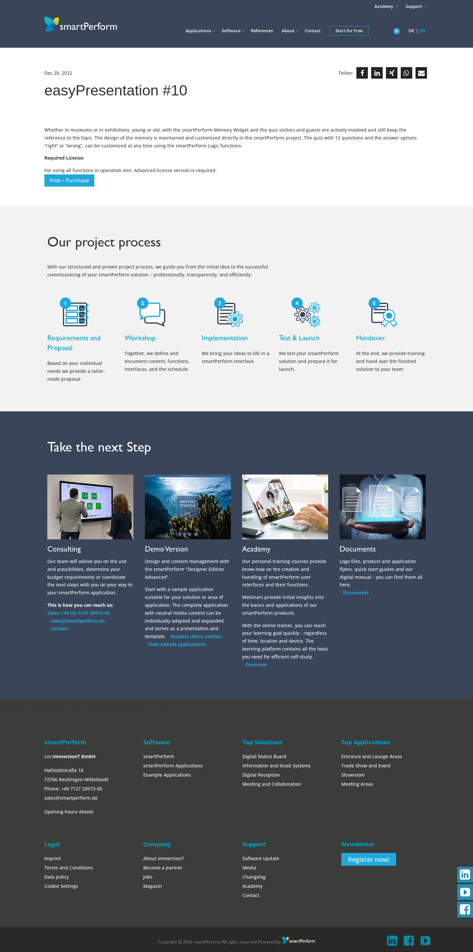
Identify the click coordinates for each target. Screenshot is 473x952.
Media (249, 867)
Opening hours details (69, 812)
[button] (362, 73)
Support (414, 6)
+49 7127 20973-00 (81, 788)
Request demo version (195, 636)
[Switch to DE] (411, 35)
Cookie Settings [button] (61, 886)
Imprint (52, 858)
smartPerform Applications (173, 765)
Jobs (147, 877)
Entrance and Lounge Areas (371, 756)
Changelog (254, 877)
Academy (383, 6)
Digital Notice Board (264, 756)
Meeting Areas (357, 784)
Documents (356, 592)
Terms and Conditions (68, 867)
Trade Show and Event (366, 765)
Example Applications (167, 775)
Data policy (56, 877)
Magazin (152, 886)
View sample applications (177, 644)
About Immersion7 (163, 858)
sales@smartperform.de (78, 621)
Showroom (353, 775)
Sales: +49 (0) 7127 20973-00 (78, 613)
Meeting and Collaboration (271, 784)
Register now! (369, 859)
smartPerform (158, 756)
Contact (59, 628)
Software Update (260, 858)
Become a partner (163, 867)
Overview (256, 664)
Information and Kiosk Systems (276, 765)
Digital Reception (261, 775)
